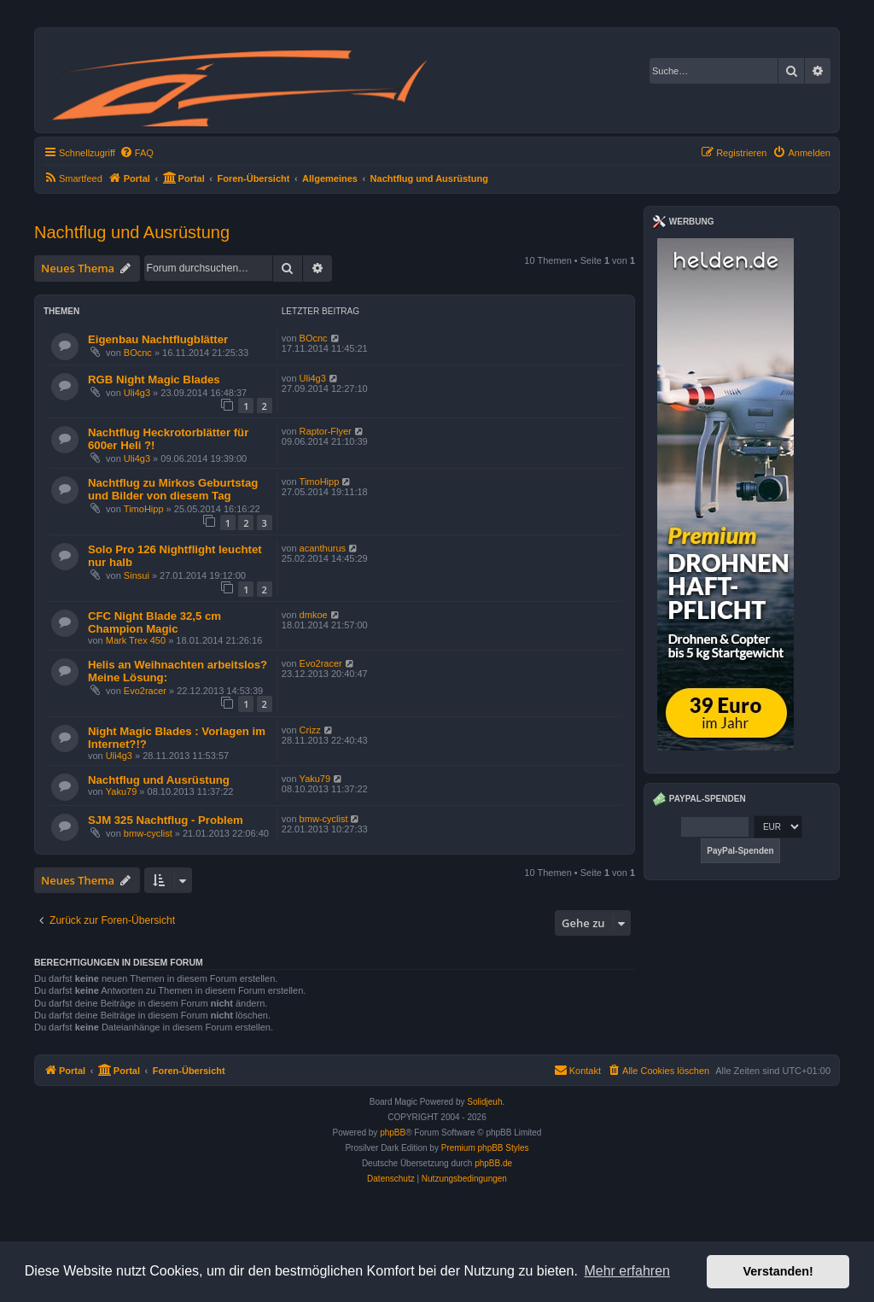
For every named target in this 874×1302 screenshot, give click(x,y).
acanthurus (323, 548)
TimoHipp (144, 509)
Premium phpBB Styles (485, 1148)
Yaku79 (121, 791)
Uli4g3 (137, 393)
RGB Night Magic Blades (154, 379)
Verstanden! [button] (778, 1271)
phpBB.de (493, 1163)
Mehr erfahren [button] (627, 1271)
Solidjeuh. (485, 1101)
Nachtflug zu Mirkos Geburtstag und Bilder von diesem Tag (173, 489)
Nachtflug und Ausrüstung (132, 232)
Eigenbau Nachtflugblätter (158, 339)
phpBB (392, 1132)
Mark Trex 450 (136, 640)
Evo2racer (145, 691)
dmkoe (314, 615)
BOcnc (138, 352)
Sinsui (136, 575)
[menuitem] (136, 153)
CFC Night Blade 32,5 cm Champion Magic (154, 622)
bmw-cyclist (148, 833)
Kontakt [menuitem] (577, 1070)
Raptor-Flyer (326, 431)
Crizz (310, 730)
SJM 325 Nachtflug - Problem (165, 820)
